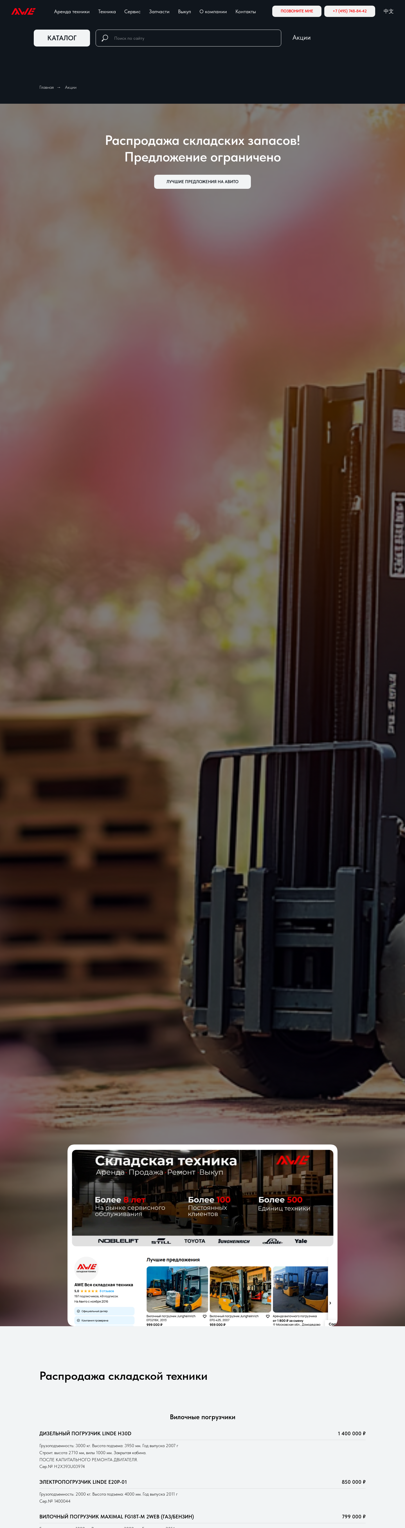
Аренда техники (72, 11)
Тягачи (215, 1488)
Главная (46, 87)
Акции (301, 37)
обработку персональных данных (158, 1249)
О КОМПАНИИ (312, 1410)
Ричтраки (219, 1422)
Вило (213, 1433)
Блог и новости (309, 1436)
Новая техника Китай (149, 1456)
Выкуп (184, 11)
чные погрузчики (238, 1433)
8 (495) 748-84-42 (62, 1458)
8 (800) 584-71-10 (61, 1449)
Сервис (132, 11)
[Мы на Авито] (70, 1425)
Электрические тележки (236, 1465)
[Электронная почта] (52, 1425)
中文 (389, 11)
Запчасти (159, 11)
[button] (296, 11)
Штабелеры (222, 1477)
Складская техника (156, 1410)
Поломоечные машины (234, 1500)
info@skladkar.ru (58, 1440)
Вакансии (303, 1454)
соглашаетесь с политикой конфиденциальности (234, 1249)
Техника (107, 11)
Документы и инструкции (324, 1471)
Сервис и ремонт (144, 1468)
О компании (213, 11)
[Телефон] (42, 1425)
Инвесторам (307, 1428)
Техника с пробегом (147, 1445)
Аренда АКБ (138, 1479)
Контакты (245, 11)
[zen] (61, 1425)
